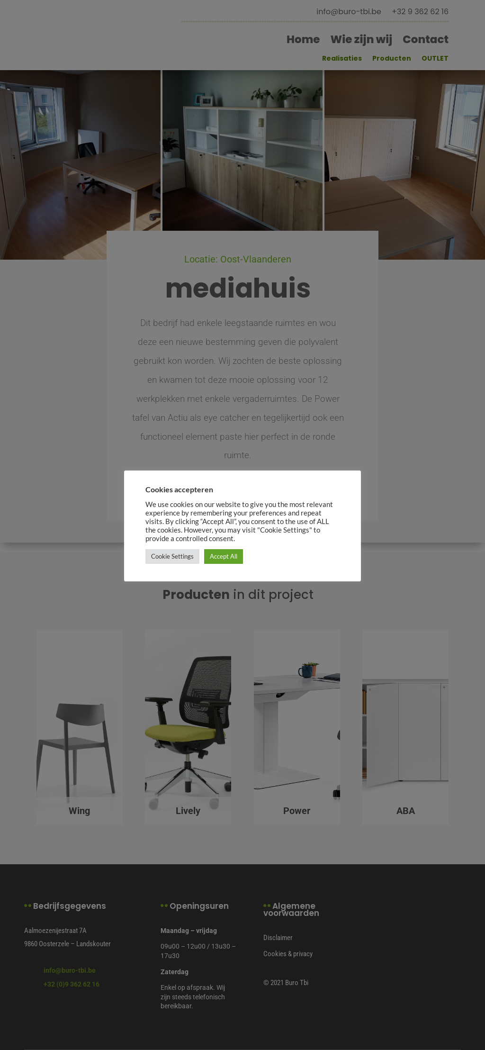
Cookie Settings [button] (172, 556)
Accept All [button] (223, 556)
